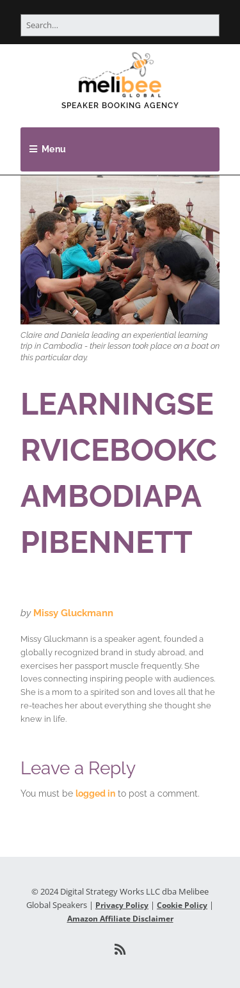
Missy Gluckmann (73, 613)
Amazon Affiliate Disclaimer (120, 918)
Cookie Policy (182, 905)
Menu (54, 149)
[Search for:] (120, 25)
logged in (95, 793)
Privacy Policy (121, 905)
